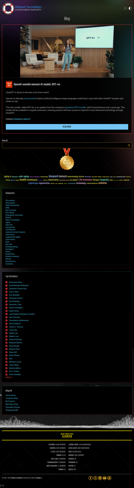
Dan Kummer (14, 317)
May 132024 (9, 84)
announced (29, 98)
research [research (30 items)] (52, 183)
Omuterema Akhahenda (19, 320)
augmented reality (13, 237)
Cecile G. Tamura (16, 327)
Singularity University (14, 215)
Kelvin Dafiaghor (16, 308)
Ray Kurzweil (11, 210)
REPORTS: (71, 459)
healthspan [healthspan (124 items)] (32, 180)
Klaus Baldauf (15, 323)
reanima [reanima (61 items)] (126, 180)
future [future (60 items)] (8, 180)
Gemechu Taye (15, 304)
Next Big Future (12, 404)
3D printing (10, 200)
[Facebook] (90, 478)
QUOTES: (71, 469)
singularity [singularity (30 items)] (60, 183)
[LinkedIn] (100, 478)
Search (129, 145)
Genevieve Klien (15, 282)
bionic (8, 251)
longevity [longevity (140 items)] (104, 179)
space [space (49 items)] (66, 183)
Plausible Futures (13, 407)
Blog (67, 19)
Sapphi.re (39, 478)
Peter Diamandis (12, 205)
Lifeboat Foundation (16, 478)
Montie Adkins (15, 368)
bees (7, 242)
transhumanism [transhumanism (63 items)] (92, 183)
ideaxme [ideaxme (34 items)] (45, 180)
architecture (10, 229)
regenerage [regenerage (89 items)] (33, 183)
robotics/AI (26, 119)
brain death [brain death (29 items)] (94, 177)
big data (9, 244)
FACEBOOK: (51, 444)
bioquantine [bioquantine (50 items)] (44, 177)
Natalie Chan (14, 349)
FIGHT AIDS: (54, 459)
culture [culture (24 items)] (111, 177)
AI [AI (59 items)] (10, 177)
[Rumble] (109, 478)
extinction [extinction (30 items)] (128, 177)
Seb (10, 358)
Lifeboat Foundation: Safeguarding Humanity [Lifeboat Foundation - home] (61, 8)
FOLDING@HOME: (52, 462)
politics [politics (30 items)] (121, 180)
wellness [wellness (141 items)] (102, 183)
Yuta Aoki (13, 330)
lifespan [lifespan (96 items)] (96, 180)
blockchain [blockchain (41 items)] (88, 177)
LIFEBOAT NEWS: (73, 444)
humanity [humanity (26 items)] (40, 180)
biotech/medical (12, 256)
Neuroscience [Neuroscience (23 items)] (116, 180)
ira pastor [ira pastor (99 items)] (74, 180)
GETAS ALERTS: (73, 448)
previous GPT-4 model (76, 107)
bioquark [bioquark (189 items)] (53, 176)
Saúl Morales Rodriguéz (19, 285)
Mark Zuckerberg (12, 220)
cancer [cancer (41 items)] (100, 177)
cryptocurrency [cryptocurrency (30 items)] (105, 177)
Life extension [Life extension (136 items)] (85, 179)
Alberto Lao (14, 336)
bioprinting (10, 254)
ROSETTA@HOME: (52, 466)
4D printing (10, 203)
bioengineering (12, 247)
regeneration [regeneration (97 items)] (44, 183)
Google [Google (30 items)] (17, 180)
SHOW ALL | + (9, 377)
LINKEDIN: (53, 448)
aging (8, 222)
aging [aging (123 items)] (6, 176)
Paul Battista (14, 301)
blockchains (10, 261)
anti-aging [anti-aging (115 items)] (24, 176)
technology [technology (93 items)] (81, 183)
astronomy (10, 234)
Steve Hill (13, 352)
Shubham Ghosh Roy (18, 288)
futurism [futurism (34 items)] (13, 180)
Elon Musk (10, 213)
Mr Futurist (10, 401)
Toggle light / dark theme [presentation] (130, 8)
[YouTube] (104, 478)
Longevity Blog (12, 398)
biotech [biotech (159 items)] (63, 176)
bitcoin (8, 259)
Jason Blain (14, 365)
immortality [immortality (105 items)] (53, 180)
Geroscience (11, 395)
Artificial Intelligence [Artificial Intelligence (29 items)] (35, 177)
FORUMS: (61, 469)
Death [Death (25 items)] (114, 177)
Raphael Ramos (15, 343)
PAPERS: (71, 466)
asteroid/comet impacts (15, 232)
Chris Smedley (15, 374)
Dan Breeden (14, 295)
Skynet (8, 217)
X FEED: (53, 451)
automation (10, 239)
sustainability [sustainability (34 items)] (72, 184)
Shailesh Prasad (15, 298)
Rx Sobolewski (16, 119)
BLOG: (70, 451)
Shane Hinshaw (15, 339)
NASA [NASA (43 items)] (111, 180)
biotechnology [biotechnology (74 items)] (72, 176)
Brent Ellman (14, 355)
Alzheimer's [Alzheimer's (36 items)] (15, 177)
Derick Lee (13, 333)
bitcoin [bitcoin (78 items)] (81, 176)
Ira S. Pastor (14, 371)
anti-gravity (10, 227)
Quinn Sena (14, 292)
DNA (7, 208)
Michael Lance (15, 362)
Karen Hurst (14, 311)
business (9, 264)
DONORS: (59, 455)
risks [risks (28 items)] (56, 183)
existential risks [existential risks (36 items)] (120, 177)
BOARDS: (71, 455)
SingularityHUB (12, 410)
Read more (67, 127)
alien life (9, 225)
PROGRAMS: (72, 462)
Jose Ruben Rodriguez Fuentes (22, 314)
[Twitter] (95, 478)
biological (10, 249)
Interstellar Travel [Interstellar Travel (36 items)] (64, 180)
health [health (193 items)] (23, 180)
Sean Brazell (14, 346)
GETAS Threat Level (67, 436)
